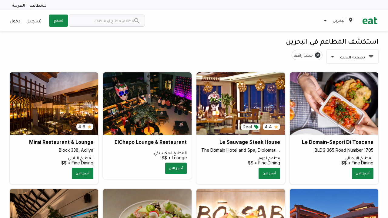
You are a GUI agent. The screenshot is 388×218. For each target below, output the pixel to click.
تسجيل (34, 21)
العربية (18, 5)
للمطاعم (38, 5)
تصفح (58, 20)
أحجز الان (363, 173)
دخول (15, 21)
